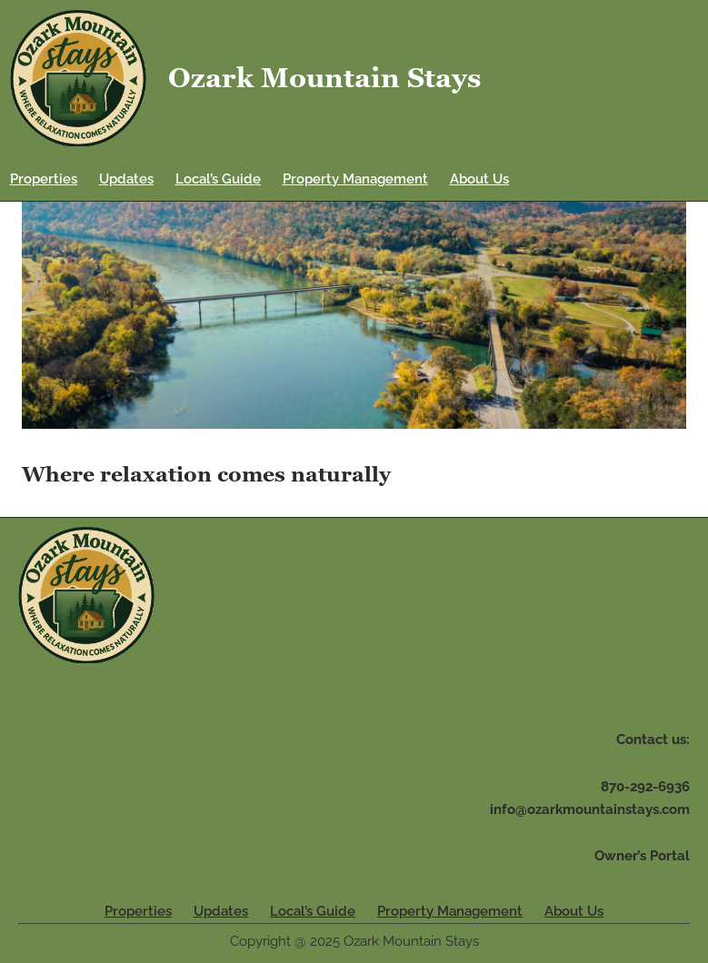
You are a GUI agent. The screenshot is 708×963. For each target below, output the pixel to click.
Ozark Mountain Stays (324, 78)
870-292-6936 (645, 787)
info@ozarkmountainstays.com (590, 809)
